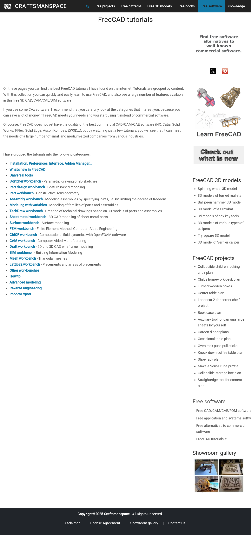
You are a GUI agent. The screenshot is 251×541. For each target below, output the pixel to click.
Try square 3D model (214, 235)
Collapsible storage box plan (219, 373)
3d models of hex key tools (218, 216)
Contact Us (176, 523)
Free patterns (131, 6)
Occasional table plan (214, 339)
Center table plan (211, 293)
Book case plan (209, 313)
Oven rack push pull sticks (217, 346)
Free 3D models (159, 6)
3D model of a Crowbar (215, 209)
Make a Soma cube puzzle (218, 366)
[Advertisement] (91, 58)
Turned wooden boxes (215, 286)
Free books (186, 6)
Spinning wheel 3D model (217, 189)
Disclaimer (71, 523)
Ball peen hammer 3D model (219, 202)
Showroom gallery (144, 523)
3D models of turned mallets (219, 195)
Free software (211, 6)
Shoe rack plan (209, 359)
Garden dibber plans (213, 332)
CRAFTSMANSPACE (41, 6)
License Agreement (105, 523)
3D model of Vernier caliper (218, 242)
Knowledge (236, 6)
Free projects (105, 6)
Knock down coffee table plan (220, 353)
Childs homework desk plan (219, 279)
